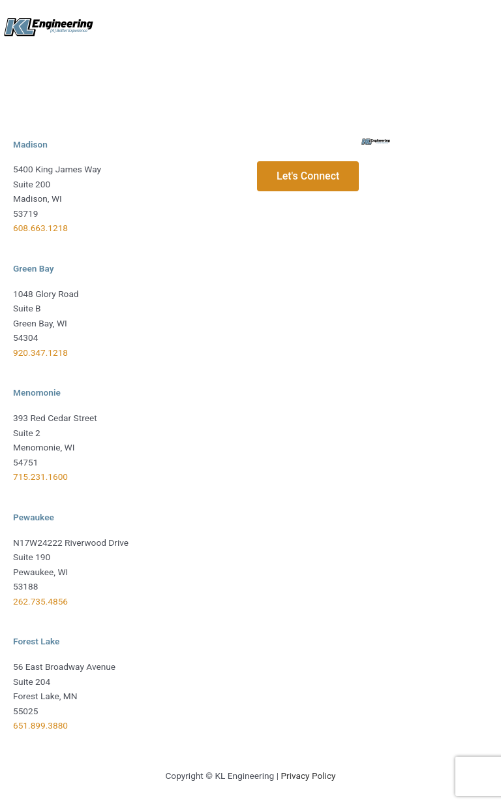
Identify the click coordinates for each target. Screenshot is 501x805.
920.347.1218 (40, 352)
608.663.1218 (40, 228)
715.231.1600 (40, 476)
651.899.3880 (40, 725)
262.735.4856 (40, 601)
